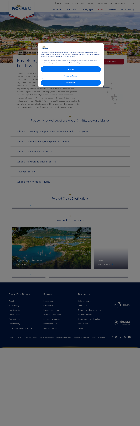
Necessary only (70, 83)
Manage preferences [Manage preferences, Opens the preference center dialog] (70, 76)
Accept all (71, 69)
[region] (71, 65)
